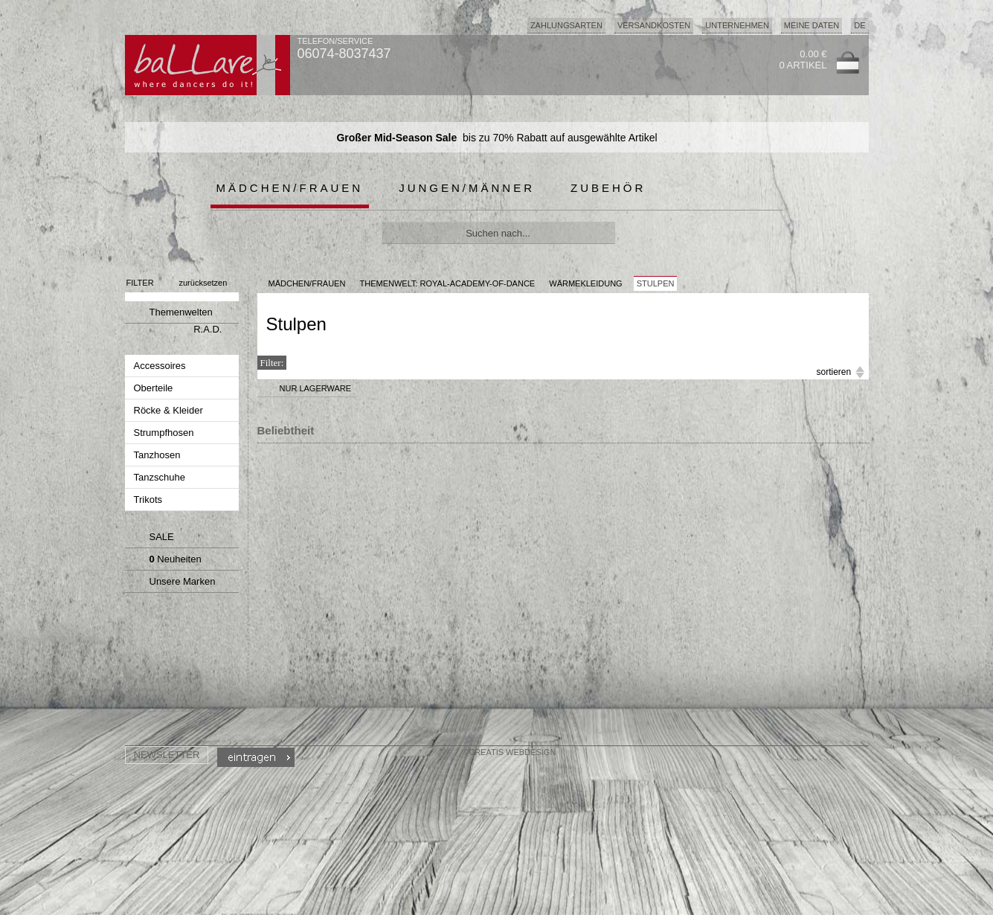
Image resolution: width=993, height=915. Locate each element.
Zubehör (608, 188)
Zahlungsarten (566, 25)
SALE (151, 539)
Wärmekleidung (585, 283)
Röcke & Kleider (170, 410)
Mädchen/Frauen (290, 188)
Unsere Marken (171, 583)
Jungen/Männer (467, 188)
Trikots (149, 499)
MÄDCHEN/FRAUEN (307, 283)
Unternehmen (737, 25)
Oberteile (155, 388)
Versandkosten (653, 25)
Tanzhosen (159, 454)
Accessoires (161, 365)
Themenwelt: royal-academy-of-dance (447, 283)
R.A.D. (207, 329)
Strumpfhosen (165, 432)
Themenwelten (169, 314)
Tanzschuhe (161, 477)
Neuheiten (165, 561)
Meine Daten (811, 25)
